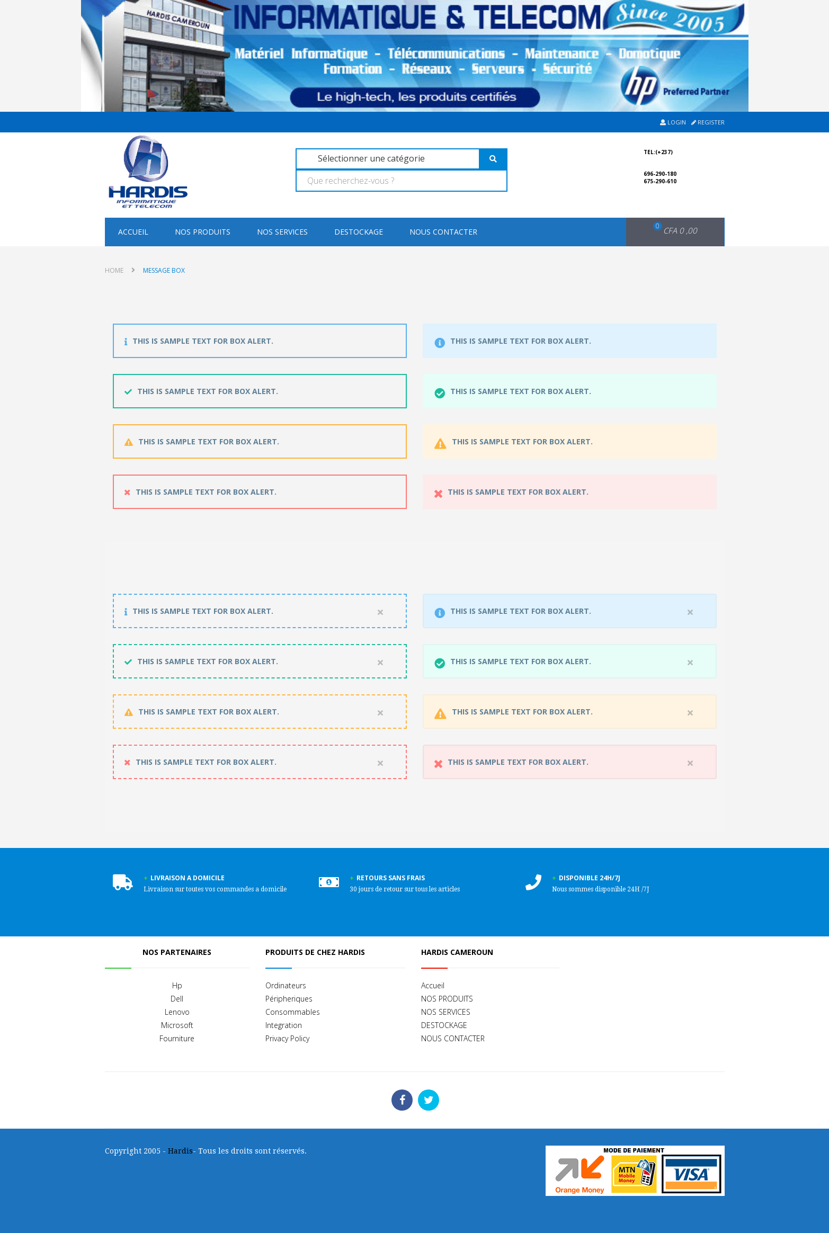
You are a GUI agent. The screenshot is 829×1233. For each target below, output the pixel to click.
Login (673, 122)
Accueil (133, 232)
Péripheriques (289, 999)
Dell (177, 999)
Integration (283, 1025)
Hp (177, 985)
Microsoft (177, 1025)
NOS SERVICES (282, 232)
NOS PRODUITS (202, 232)
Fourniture (176, 1038)
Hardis (180, 1151)
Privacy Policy (287, 1038)
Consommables (292, 1012)
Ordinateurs (285, 985)
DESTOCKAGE (358, 232)
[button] (668, 231)
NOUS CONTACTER (443, 232)
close (380, 614)
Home (114, 270)
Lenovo (177, 1012)
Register (708, 122)
